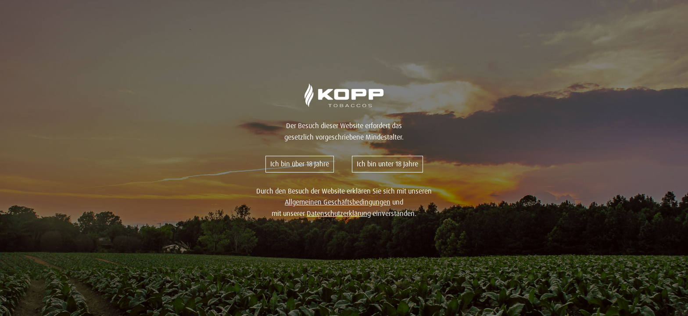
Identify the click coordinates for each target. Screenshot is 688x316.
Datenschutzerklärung (339, 213)
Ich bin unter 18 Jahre (387, 163)
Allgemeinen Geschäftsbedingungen (338, 202)
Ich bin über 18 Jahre (299, 163)
